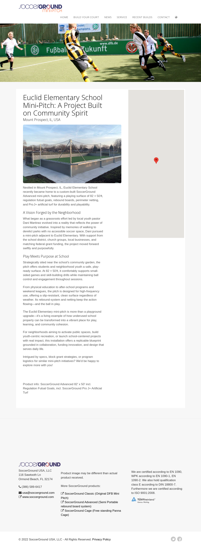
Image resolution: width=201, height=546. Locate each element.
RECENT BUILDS (142, 17)
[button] (156, 160)
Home (64, 17)
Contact (164, 17)
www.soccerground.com (38, 497)
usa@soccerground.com (38, 492)
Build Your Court (86, 17)
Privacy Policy (101, 539)
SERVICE (122, 17)
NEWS (108, 17)
